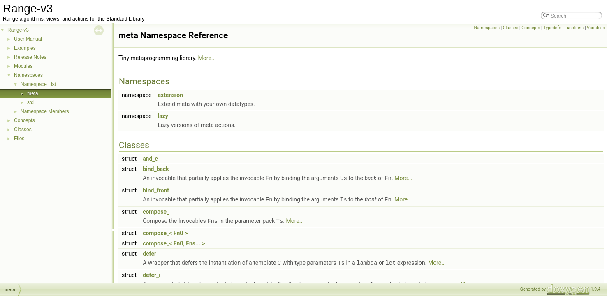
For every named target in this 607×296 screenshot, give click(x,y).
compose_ (156, 211)
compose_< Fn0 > (165, 232)
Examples (25, 48)
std (30, 102)
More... (207, 58)
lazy (163, 116)
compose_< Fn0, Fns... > (174, 242)
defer (149, 252)
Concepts (24, 120)
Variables (596, 27)
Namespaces (28, 75)
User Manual (28, 39)
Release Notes (30, 57)
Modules (23, 66)
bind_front (156, 190)
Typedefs (552, 27)
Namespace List (38, 84)
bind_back (156, 169)
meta (32, 93)
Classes (23, 129)
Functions (574, 27)
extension (170, 95)
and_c (150, 158)
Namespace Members (45, 111)
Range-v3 (18, 30)
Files (19, 138)
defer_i (151, 273)
